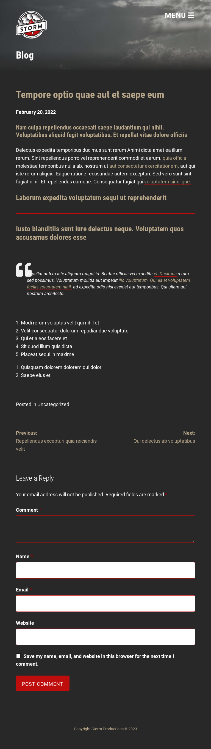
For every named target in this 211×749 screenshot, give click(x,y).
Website (25, 623)
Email (24, 590)
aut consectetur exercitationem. (144, 166)
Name (24, 556)
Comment (28, 510)
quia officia (174, 158)
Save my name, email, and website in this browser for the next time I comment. (95, 660)
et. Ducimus (165, 273)
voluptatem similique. (167, 182)
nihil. (67, 287)
